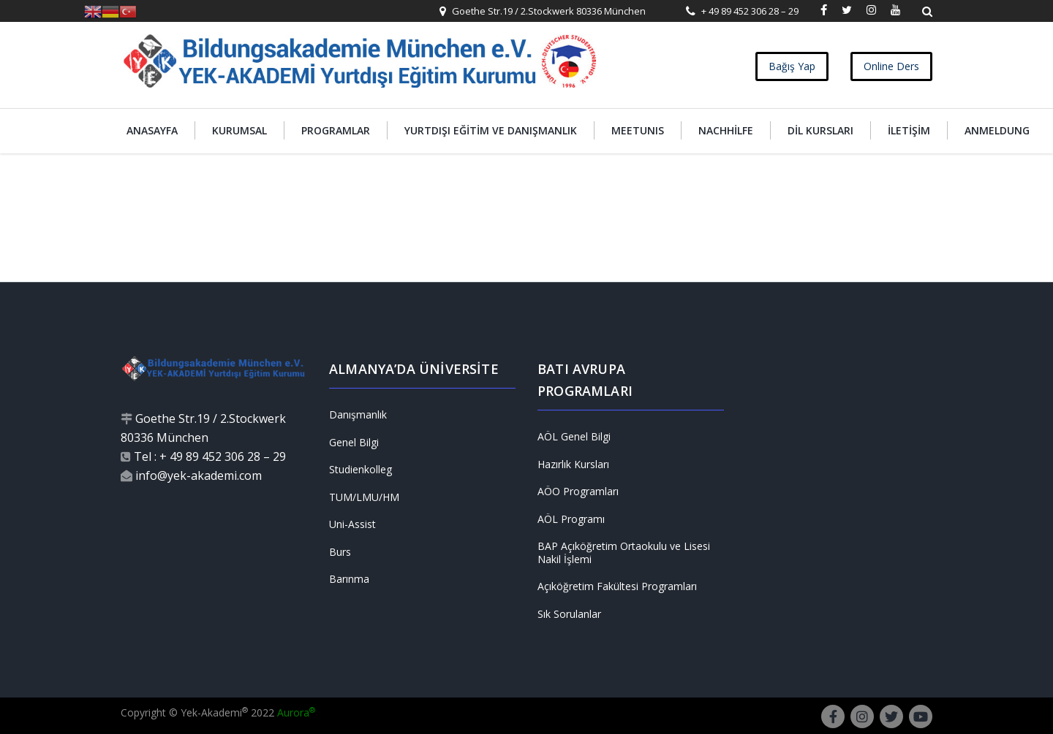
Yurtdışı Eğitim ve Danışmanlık (490, 130)
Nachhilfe (725, 130)
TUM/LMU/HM (364, 497)
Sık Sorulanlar (569, 614)
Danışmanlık (358, 414)
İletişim (909, 130)
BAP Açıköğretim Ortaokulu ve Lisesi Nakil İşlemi (623, 552)
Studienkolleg (360, 469)
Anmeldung (997, 130)
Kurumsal (239, 130)
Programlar (335, 130)
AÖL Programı (571, 519)
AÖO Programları (578, 491)
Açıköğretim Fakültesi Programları (617, 586)
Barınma (349, 579)
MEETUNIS (637, 130)
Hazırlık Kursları (573, 464)
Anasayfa (152, 130)
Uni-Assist (352, 524)
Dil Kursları (820, 130)
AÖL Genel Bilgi (574, 436)
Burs (340, 552)
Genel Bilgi (354, 442)
